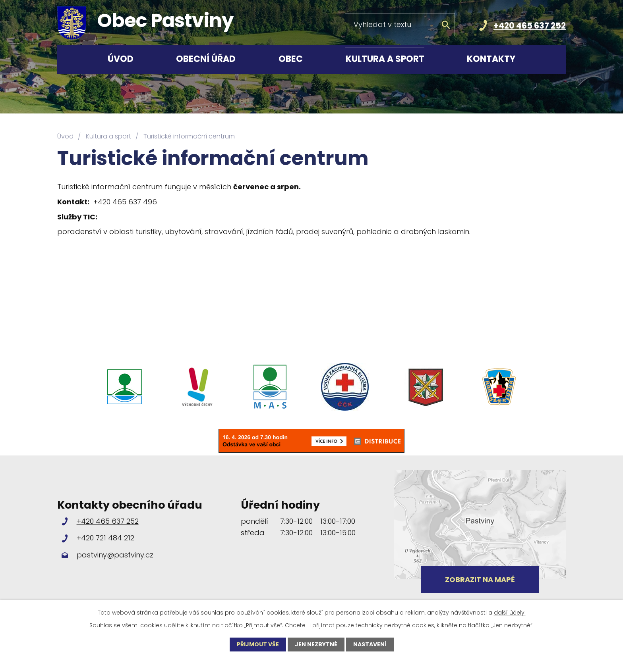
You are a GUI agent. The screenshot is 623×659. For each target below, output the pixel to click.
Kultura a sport (385, 59)
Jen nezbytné (316, 644)
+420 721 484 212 (105, 538)
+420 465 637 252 (529, 25)
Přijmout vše (258, 644)
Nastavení (370, 644)
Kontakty (491, 59)
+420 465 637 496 (125, 202)
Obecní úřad (206, 59)
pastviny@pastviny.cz (115, 555)
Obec (291, 59)
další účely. (510, 613)
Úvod (121, 59)
